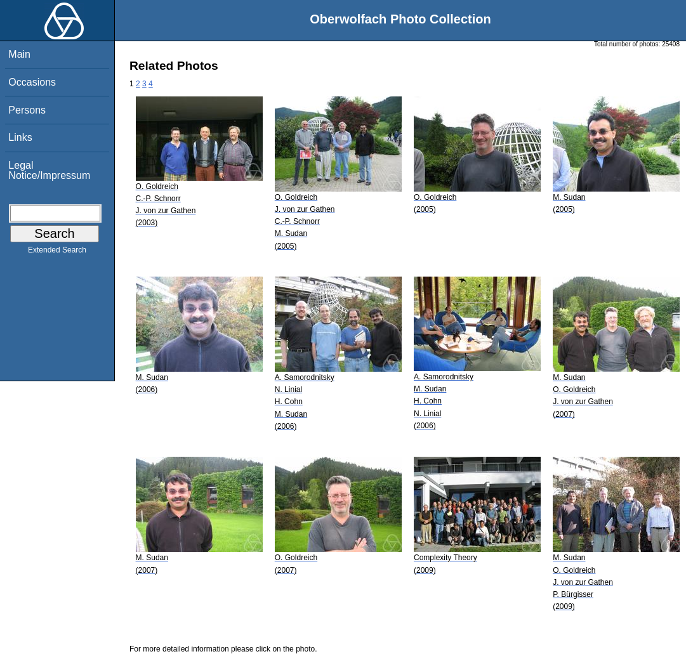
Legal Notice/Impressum (49, 170)
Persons (27, 110)
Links (20, 137)
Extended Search (57, 252)
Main (19, 54)
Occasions (32, 82)
